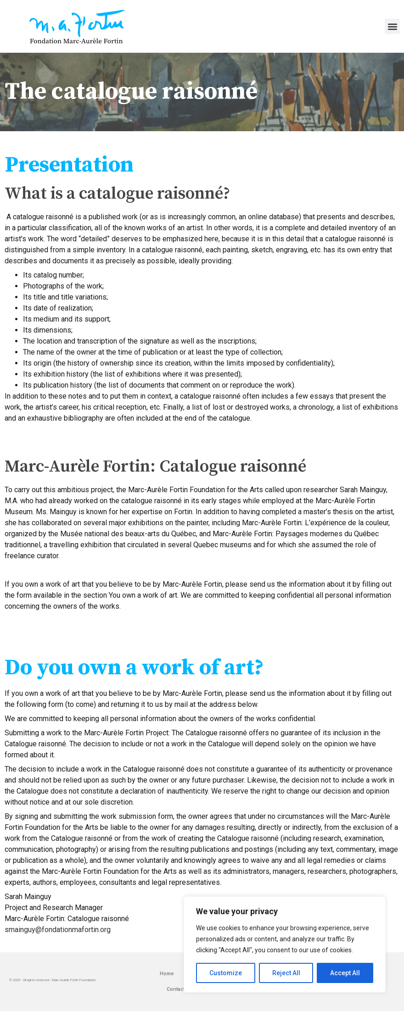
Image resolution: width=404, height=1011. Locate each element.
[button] (392, 26)
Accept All (345, 973)
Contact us (179, 989)
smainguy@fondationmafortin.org (58, 929)
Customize (225, 973)
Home (167, 974)
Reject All (286, 973)
